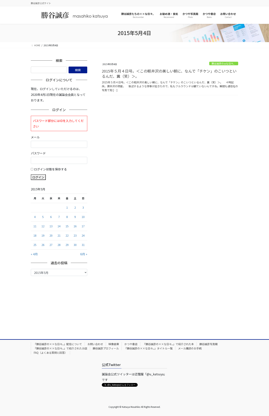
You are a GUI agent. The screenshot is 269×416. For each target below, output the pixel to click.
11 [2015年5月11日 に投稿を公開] (34, 226)
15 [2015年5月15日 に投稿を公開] (67, 226)
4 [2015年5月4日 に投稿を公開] (35, 217)
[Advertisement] (59, 304)
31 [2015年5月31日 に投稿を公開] (83, 245)
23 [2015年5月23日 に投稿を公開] (75, 235)
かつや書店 (130, 344)
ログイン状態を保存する (50, 169)
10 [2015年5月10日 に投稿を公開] (83, 217)
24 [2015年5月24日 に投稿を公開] (83, 235)
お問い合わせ (95, 344)
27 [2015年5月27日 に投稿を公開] (51, 245)
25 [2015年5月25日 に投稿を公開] (34, 245)
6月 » (83, 254)
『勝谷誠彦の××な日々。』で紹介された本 (168, 344)
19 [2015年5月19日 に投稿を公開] (42, 235)
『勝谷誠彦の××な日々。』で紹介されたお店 (60, 348)
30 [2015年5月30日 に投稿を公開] (75, 245)
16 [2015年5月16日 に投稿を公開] (75, 226)
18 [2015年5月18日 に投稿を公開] (34, 235)
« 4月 (34, 254)
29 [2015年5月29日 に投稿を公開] (67, 245)
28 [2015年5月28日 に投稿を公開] (59, 245)
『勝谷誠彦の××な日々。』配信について (58, 344)
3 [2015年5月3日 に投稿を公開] (83, 207)
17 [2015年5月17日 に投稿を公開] (83, 226)
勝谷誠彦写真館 (208, 344)
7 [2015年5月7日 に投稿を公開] (59, 217)
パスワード (38, 153)
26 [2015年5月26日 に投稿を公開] (42, 245)
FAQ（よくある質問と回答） (50, 352)
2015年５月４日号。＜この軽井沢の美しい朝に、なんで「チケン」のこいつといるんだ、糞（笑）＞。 (169, 73)
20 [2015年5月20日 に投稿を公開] (51, 235)
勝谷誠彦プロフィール (106, 348)
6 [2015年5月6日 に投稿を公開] (51, 217)
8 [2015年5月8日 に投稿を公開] (67, 217)
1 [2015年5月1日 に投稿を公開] (67, 207)
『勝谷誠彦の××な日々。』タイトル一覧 (148, 348)
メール (35, 137)
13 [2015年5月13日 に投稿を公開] (51, 226)
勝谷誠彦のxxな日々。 (224, 63)
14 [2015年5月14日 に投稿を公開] (59, 226)
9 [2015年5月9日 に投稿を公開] (75, 217)
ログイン (38, 177)
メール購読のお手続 (190, 348)
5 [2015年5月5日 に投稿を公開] (43, 217)
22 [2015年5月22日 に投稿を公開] (67, 235)
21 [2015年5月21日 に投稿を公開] (59, 235)
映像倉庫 (114, 344)
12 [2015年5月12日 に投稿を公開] (42, 226)
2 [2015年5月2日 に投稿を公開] (75, 207)
